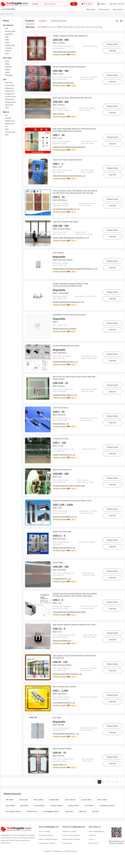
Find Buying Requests (46, 835)
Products (30, 21)
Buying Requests (59, 21)
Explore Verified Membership (48, 839)
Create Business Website (47, 843)
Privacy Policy (93, 843)
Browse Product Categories (71, 835)
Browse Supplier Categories (71, 839)
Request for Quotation (70, 831)
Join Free (121, 4)
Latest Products (68, 843)
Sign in (115, 4)
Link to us (92, 839)
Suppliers (42, 21)
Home (3, 14)
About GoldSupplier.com (96, 831)
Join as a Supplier (44, 831)
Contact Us (92, 835)
